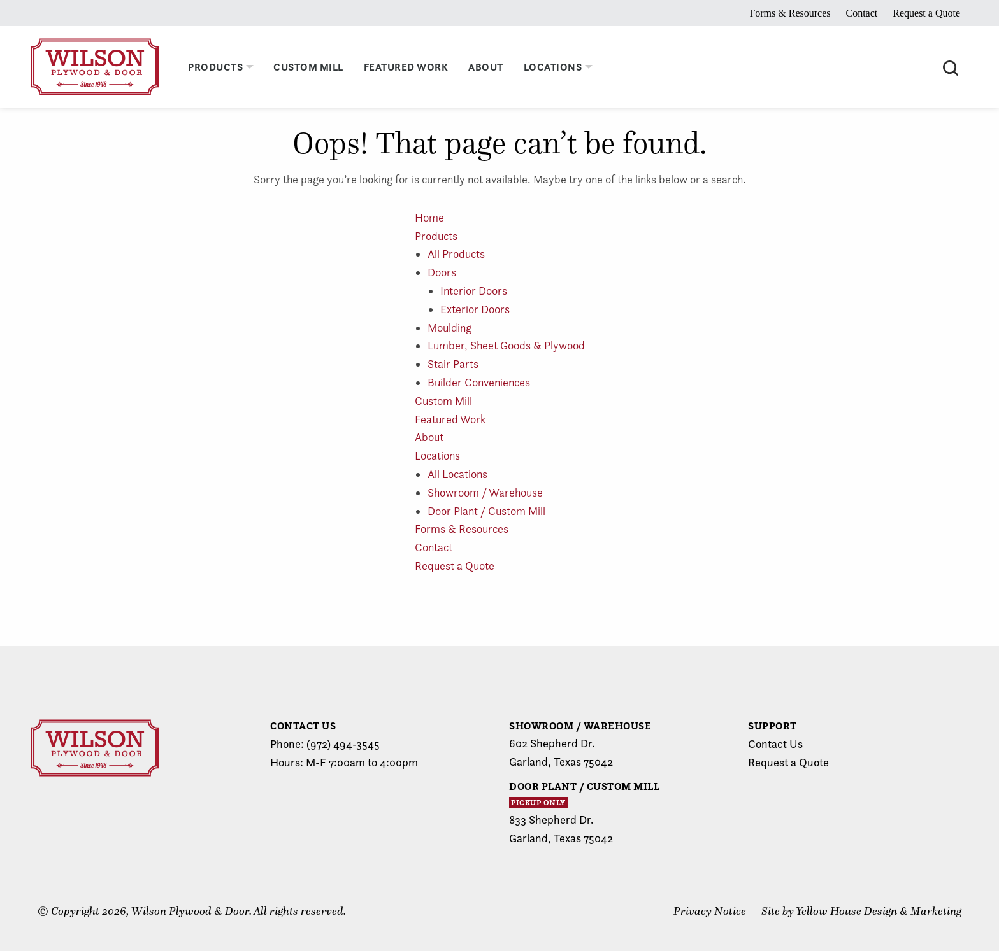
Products (436, 236)
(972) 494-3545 (343, 743)
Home (429, 217)
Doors (442, 272)
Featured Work (450, 419)
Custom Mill (443, 400)
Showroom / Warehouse (485, 492)
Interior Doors (473, 290)
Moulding (449, 327)
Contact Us (775, 743)
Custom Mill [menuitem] (308, 66)
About (429, 437)
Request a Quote (926, 13)
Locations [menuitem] (553, 66)
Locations (437, 455)
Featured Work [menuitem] (406, 66)
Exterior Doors (475, 309)
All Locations (457, 474)
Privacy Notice (709, 911)
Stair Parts (453, 363)
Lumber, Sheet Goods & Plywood (506, 345)
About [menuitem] (485, 66)
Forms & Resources (789, 13)
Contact (861, 13)
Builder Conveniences (479, 382)
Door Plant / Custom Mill (486, 511)
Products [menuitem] (215, 66)
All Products (456, 253)
